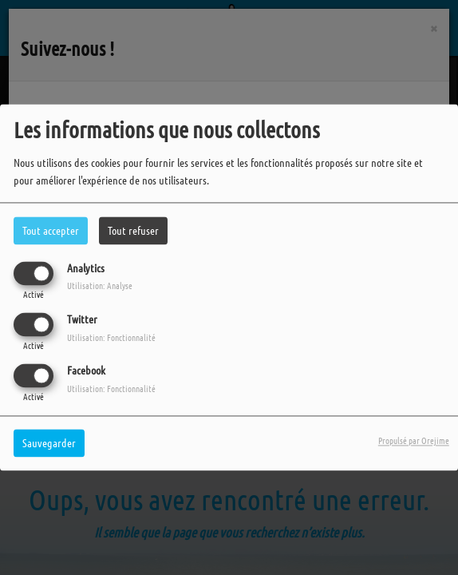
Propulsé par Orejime (413, 440)
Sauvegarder (49, 443)
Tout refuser (133, 230)
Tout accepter (50, 230)
